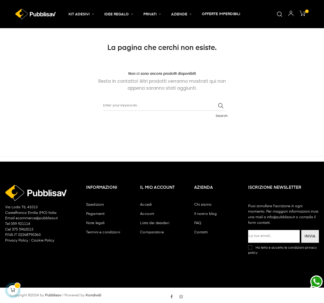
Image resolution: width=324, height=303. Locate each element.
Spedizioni (95, 204)
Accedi (146, 204)
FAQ (197, 223)
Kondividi (93, 295)
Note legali (95, 223)
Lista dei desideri (154, 223)
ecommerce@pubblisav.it (37, 218)
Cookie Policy (42, 240)
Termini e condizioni (103, 232)
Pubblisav (53, 295)
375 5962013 (22, 229)
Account (147, 214)
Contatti (201, 232)
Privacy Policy (17, 240)
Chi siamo (203, 204)
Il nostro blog (205, 214)
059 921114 (20, 224)
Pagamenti (95, 214)
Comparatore (152, 232)
